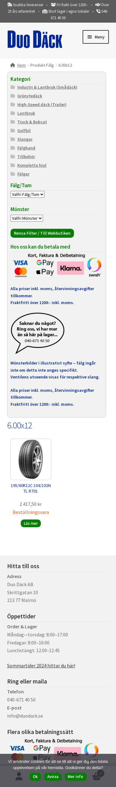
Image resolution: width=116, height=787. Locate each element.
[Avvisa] (108, 770)
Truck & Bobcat (32, 122)
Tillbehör (26, 156)
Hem (21, 65)
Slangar (24, 139)
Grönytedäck (29, 96)
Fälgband (26, 148)
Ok (35, 776)
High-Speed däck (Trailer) (42, 104)
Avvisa (52, 776)
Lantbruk (26, 113)
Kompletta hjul (31, 165)
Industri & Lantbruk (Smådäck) (47, 87)
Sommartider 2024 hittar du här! (41, 665)
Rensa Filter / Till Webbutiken (42, 233)
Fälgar (23, 174)
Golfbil (24, 130)
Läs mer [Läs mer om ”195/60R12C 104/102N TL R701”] (31, 523)
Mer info (75, 776)
